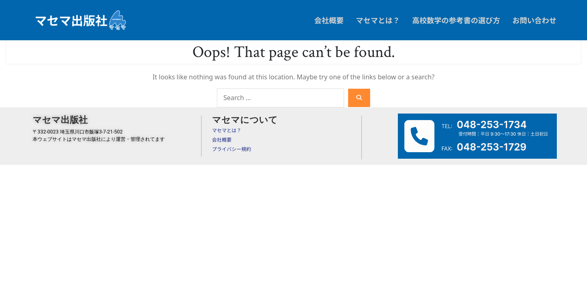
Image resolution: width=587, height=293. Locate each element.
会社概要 (329, 20)
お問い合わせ (534, 20)
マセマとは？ (378, 20)
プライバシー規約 (231, 148)
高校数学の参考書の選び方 (456, 20)
